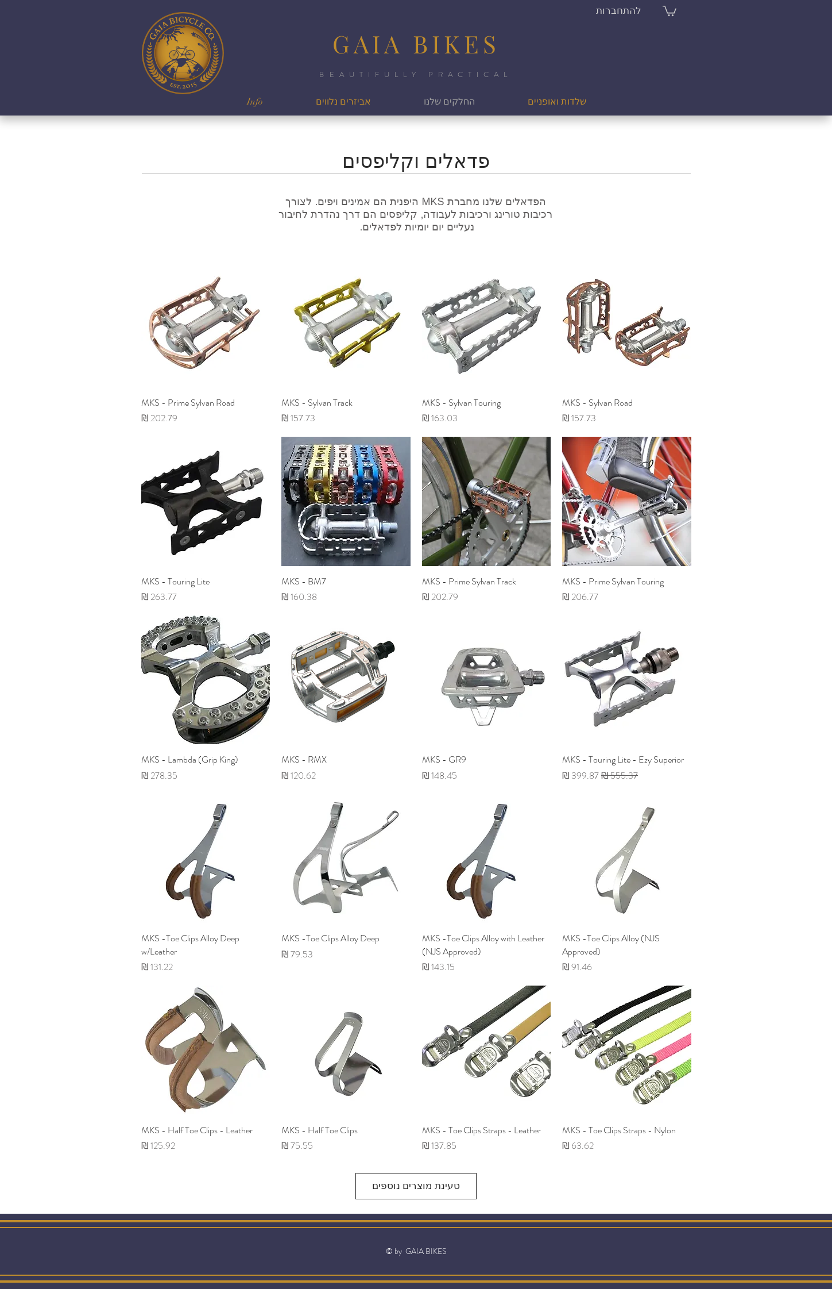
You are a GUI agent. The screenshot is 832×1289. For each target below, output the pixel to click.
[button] (669, 10)
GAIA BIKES (416, 44)
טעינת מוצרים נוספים (416, 1185)
